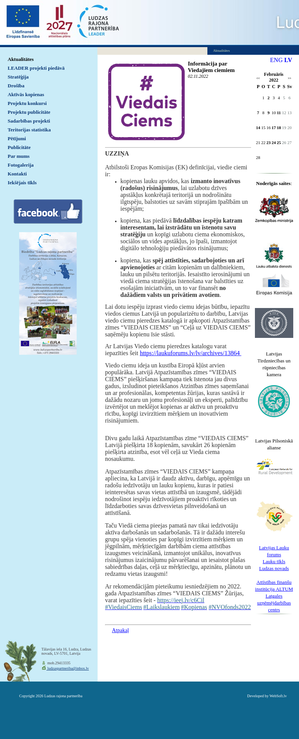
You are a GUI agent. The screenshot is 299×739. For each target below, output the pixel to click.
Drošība (16, 85)
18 (279, 127)
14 (258, 127)
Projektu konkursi (27, 103)
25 (279, 142)
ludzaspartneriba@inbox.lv (67, 668)
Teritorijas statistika (29, 130)
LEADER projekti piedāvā (36, 68)
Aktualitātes (21, 59)
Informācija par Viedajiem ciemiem (211, 67)
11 (279, 112)
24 (273, 142)
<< (258, 78)
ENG (276, 60)
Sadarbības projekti (29, 121)
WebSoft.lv (278, 696)
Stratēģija (18, 77)
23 (268, 142)
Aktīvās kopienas (26, 94)
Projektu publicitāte (29, 112)
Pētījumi (17, 138)
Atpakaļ (120, 630)
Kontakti (17, 174)
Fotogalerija (21, 165)
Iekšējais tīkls (22, 182)
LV (288, 60)
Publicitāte (19, 147)
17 (273, 127)
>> (289, 78)
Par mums (19, 156)
